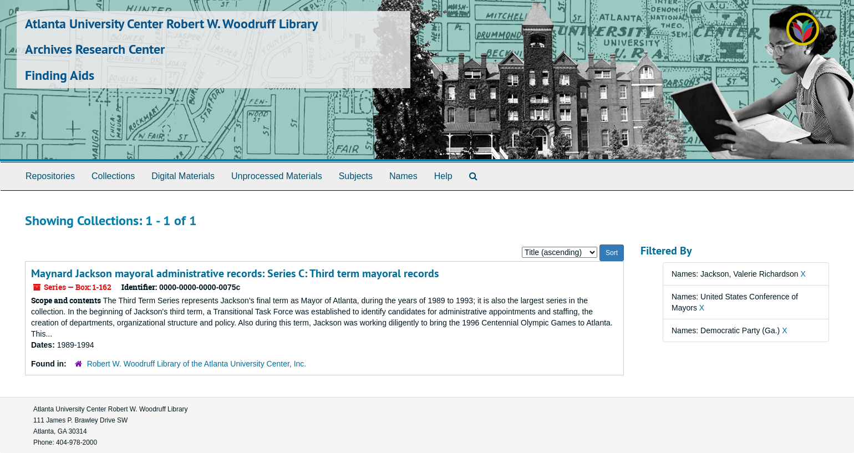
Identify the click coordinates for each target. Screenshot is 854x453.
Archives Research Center (95, 49)
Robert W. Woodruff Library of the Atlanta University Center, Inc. (197, 363)
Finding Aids (59, 75)
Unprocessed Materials (276, 176)
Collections (113, 176)
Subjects (356, 176)
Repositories (50, 176)
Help (443, 176)
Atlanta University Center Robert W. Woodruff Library (171, 23)
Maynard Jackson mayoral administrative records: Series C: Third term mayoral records (235, 273)
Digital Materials (183, 176)
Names (403, 176)
